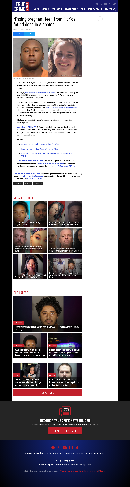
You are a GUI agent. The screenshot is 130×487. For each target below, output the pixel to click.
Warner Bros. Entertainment (69, 471)
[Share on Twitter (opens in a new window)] (29, 34)
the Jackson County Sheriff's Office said (40, 92)
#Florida (28, 183)
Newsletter (71, 9)
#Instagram (38, 183)
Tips (82, 9)
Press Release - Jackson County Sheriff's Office (39, 149)
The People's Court (85, 465)
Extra (51, 465)
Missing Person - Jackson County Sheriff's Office (40, 144)
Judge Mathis (74, 465)
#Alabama (18, 183)
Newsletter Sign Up (65, 431)
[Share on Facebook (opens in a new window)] (18, 34)
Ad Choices (102, 471)
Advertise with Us (55, 453)
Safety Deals (95, 9)
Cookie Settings (69, 453)
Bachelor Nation (44, 465)
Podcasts (56, 9)
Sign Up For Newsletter (32, 453)
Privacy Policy (83, 471)
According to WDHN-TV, (26, 127)
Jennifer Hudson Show (62, 465)
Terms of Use (94, 471)
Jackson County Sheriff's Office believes (61, 107)
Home (36, 9)
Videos (45, 9)
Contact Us (44, 453)
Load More (48, 392)
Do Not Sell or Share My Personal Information (90, 453)
